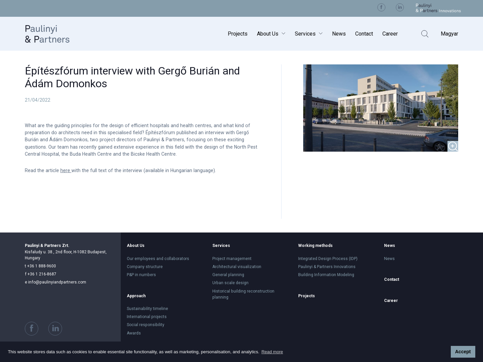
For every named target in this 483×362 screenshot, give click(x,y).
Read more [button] (272, 351)
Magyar (449, 34)
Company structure (145, 266)
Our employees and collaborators (158, 258)
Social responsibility (145, 324)
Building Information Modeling (326, 274)
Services (305, 34)
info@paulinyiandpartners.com (55, 282)
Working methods (315, 245)
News (339, 34)
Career (390, 34)
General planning (228, 274)
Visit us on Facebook (381, 7)
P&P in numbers (141, 274)
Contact (364, 34)
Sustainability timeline (147, 308)
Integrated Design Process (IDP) (328, 258)
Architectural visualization (236, 266)
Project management (232, 258)
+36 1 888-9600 (40, 266)
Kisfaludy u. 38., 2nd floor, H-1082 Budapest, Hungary (66, 251)
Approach (136, 296)
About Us (267, 34)
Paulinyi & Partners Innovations (327, 266)
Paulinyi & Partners (54, 34)
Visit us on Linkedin (400, 7)
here (65, 170)
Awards (134, 333)
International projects (147, 316)
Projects (238, 34)
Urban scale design (230, 282)
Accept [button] (463, 351)
